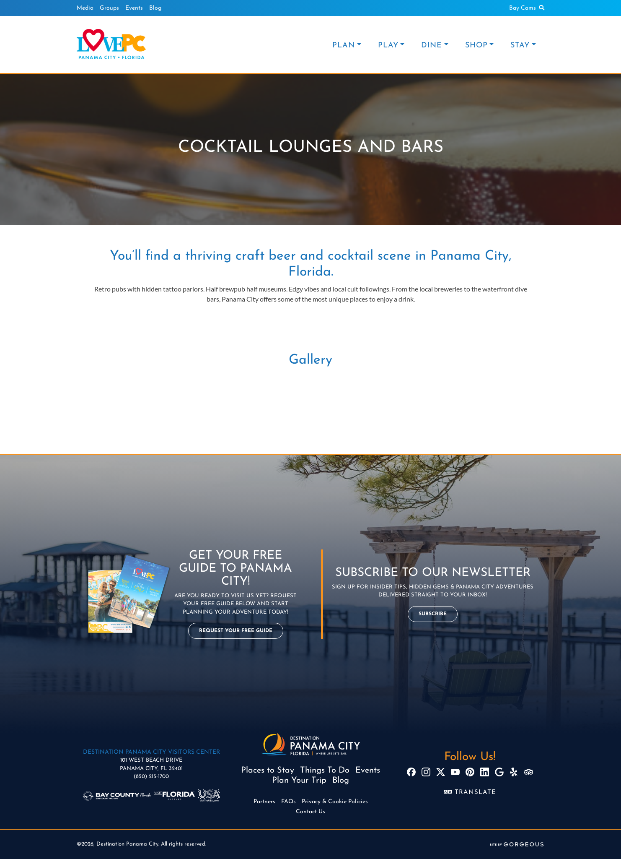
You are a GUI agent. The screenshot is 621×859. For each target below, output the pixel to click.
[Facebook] (411, 772)
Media (85, 8)
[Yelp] (514, 772)
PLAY (388, 45)
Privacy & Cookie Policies (335, 802)
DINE (431, 45)
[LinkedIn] (484, 772)
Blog (155, 8)
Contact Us (310, 812)
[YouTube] (455, 772)
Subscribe (433, 614)
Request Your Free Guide (235, 630)
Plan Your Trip (299, 780)
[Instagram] (426, 772)
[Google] (499, 772)
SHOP (476, 45)
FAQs (288, 802)
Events (134, 8)
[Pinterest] (470, 772)
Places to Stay (267, 770)
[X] (440, 772)
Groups (109, 8)
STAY (520, 45)
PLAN (343, 45)
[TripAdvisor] (528, 772)
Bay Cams (522, 8)
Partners (264, 802)
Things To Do (324, 770)
